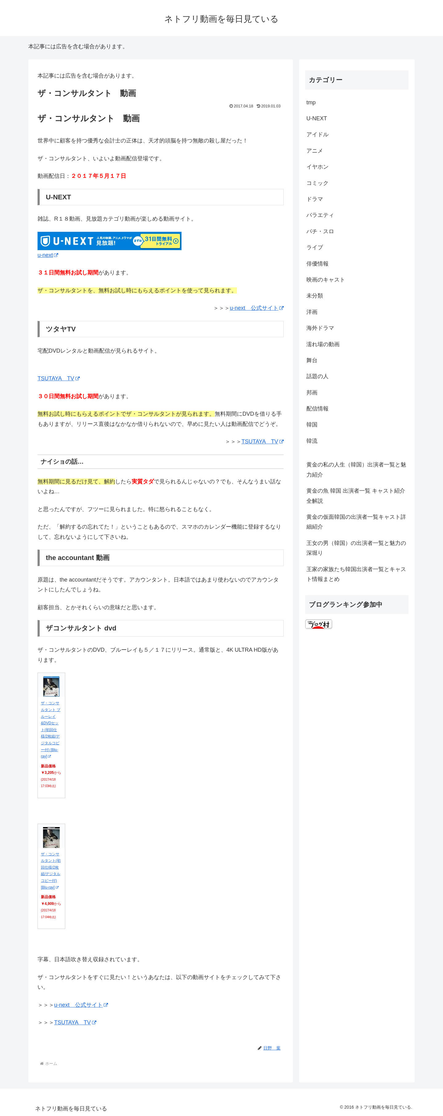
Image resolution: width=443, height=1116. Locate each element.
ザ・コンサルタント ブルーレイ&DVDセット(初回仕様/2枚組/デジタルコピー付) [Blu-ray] (50, 729)
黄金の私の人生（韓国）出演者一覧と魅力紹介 (356, 470)
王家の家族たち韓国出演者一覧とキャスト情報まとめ (356, 574)
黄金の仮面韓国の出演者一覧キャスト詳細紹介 (356, 522)
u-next (48, 255)
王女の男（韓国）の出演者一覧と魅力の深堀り (356, 548)
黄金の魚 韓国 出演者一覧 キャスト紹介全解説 (355, 496)
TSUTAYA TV (59, 378)
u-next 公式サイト (257, 308)
